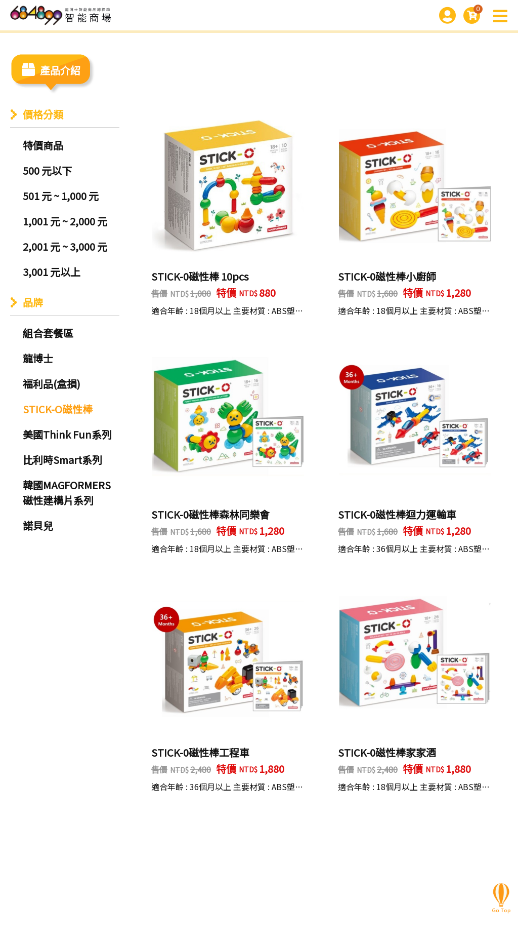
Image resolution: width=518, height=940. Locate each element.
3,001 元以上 (51, 271)
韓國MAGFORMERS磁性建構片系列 (67, 492)
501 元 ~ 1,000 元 (61, 195)
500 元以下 (47, 170)
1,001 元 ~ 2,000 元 (65, 221)
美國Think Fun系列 (67, 434)
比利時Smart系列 (62, 459)
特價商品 (43, 145)
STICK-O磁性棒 (58, 409)
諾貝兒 (38, 525)
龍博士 (38, 358)
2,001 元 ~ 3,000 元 (65, 246)
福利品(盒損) (51, 383)
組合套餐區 (48, 333)
